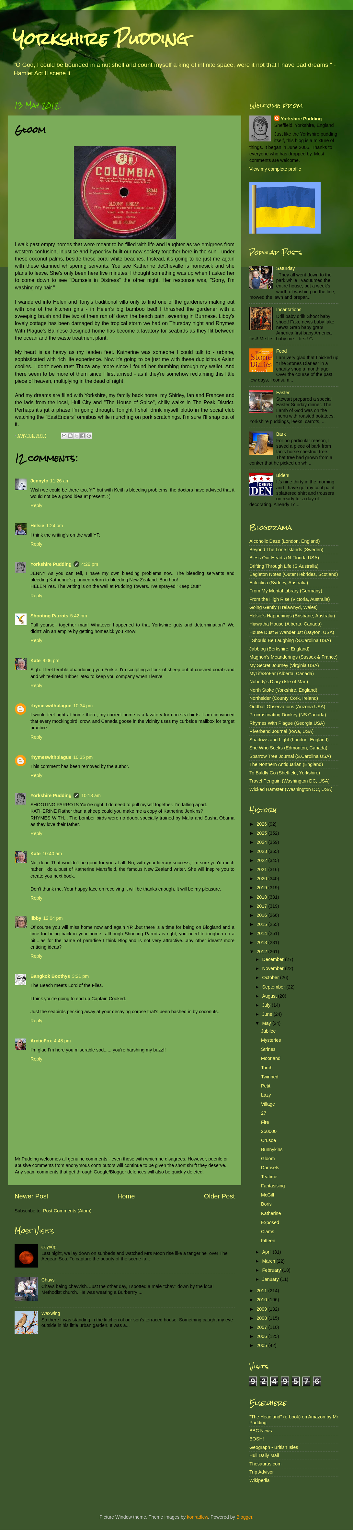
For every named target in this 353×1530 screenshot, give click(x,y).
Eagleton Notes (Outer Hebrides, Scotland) (293, 574)
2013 (262, 942)
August (270, 996)
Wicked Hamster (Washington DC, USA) (291, 789)
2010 (262, 1299)
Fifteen (268, 1240)
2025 (262, 833)
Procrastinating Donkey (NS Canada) (287, 714)
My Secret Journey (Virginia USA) (284, 665)
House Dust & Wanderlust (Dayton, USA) (291, 632)
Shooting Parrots (49, 615)
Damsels (270, 1167)
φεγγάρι (49, 1246)
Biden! (283, 475)
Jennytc (39, 480)
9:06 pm (50, 660)
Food (281, 351)
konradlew (197, 1517)
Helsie (37, 525)
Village (268, 1104)
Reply (36, 505)
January (271, 1279)
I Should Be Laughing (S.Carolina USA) (290, 640)
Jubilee (268, 1031)
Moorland (270, 1058)
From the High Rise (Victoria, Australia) (289, 599)
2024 (262, 842)
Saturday (285, 268)
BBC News (260, 1430)
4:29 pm (89, 564)
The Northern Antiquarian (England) (286, 764)
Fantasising (273, 1185)
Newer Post (31, 1196)
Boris (266, 1204)
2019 (262, 887)
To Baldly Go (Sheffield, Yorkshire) (284, 772)
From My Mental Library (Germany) (285, 590)
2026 (262, 824)
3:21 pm (80, 976)
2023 (262, 851)
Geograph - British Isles (273, 1447)
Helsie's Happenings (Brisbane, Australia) (292, 615)
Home (126, 1196)
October (271, 977)
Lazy (266, 1095)
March (269, 1261)
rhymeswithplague (50, 705)
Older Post (219, 1196)
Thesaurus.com (265, 1463)
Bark (281, 434)
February (272, 1270)
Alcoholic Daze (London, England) (284, 541)
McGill (267, 1194)
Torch (266, 1067)
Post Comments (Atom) (67, 1210)
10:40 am (52, 853)
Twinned (270, 1076)
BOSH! (256, 1438)
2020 (262, 878)
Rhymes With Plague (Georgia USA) (287, 723)
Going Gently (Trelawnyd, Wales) (283, 607)
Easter (283, 392)
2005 (262, 1345)
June (268, 1014)
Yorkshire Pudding (100, 38)
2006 (262, 1336)
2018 (262, 897)
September (274, 987)
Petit (265, 1085)
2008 (262, 1318)
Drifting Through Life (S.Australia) (283, 566)
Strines (268, 1049)
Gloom (268, 1158)
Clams (267, 1231)
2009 (262, 1309)
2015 (262, 924)
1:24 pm (54, 525)
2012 (262, 951)
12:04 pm (53, 918)
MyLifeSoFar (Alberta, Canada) (281, 673)
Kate (35, 660)
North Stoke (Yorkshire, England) (283, 690)
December (273, 959)
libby (35, 918)
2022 (262, 860)
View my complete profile (275, 169)
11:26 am (59, 480)
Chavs (48, 1279)
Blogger (244, 1517)
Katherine (271, 1213)
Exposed (270, 1222)
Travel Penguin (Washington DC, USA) (289, 780)
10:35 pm (83, 757)
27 (263, 1113)
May (267, 1023)
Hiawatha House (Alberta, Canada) (285, 623)
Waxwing (50, 1313)
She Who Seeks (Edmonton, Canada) (288, 747)
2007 (262, 1327)
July (267, 1005)
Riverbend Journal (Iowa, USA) (281, 731)
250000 (269, 1131)
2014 (262, 933)
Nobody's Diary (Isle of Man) (278, 681)
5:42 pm (78, 615)
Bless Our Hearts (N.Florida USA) (284, 557)
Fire (265, 1122)
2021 (262, 869)
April (267, 1252)
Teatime (269, 1176)
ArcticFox (41, 1040)
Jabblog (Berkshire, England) (279, 648)
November (273, 968)
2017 (262, 906)
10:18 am (91, 795)
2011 (262, 1290)
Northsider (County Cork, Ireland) (283, 698)
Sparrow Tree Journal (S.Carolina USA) (290, 756)
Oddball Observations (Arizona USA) (287, 706)
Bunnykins (271, 1149)
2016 (262, 915)
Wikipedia (259, 1480)
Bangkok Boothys (50, 976)
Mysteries (271, 1040)
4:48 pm (62, 1040)
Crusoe (268, 1140)
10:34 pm (83, 705)
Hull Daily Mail (264, 1455)
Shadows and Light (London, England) (289, 739)
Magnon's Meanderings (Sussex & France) (293, 657)
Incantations (289, 309)
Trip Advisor (261, 1472)
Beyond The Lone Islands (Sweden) (286, 549)
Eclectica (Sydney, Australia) (278, 582)
